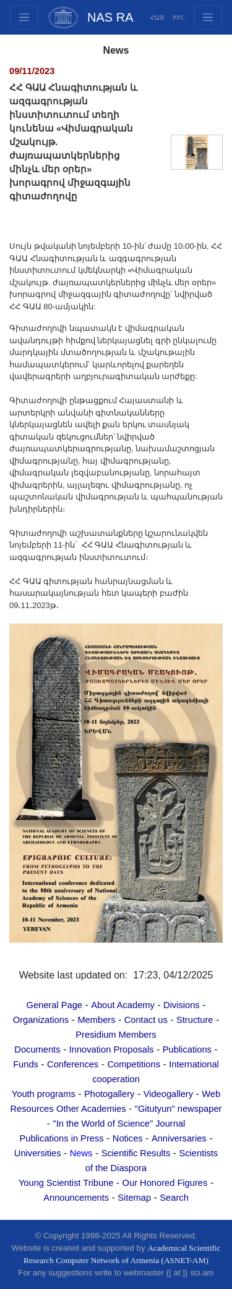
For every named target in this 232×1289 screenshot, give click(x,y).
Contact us (146, 1020)
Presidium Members (115, 1035)
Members (96, 1020)
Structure (194, 1020)
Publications (187, 1049)
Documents (37, 1049)
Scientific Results (136, 1153)
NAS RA (110, 17)
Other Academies (91, 1109)
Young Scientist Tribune (66, 1183)
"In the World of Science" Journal (119, 1123)
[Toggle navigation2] (24, 17)
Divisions (181, 1005)
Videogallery (168, 1094)
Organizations (41, 1020)
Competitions (133, 1064)
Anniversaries (179, 1138)
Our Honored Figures (165, 1183)
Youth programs (43, 1094)
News (81, 1153)
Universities (37, 1153)
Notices (128, 1138)
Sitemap (134, 1198)
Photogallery (109, 1094)
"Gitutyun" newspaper (178, 1109)
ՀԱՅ (157, 17)
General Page (54, 1005)
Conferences (72, 1064)
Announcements (76, 1198)
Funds (25, 1064)
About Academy (123, 1005)
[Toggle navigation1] (208, 17)
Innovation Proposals (111, 1049)
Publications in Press (62, 1138)
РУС (178, 17)
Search (174, 1198)
